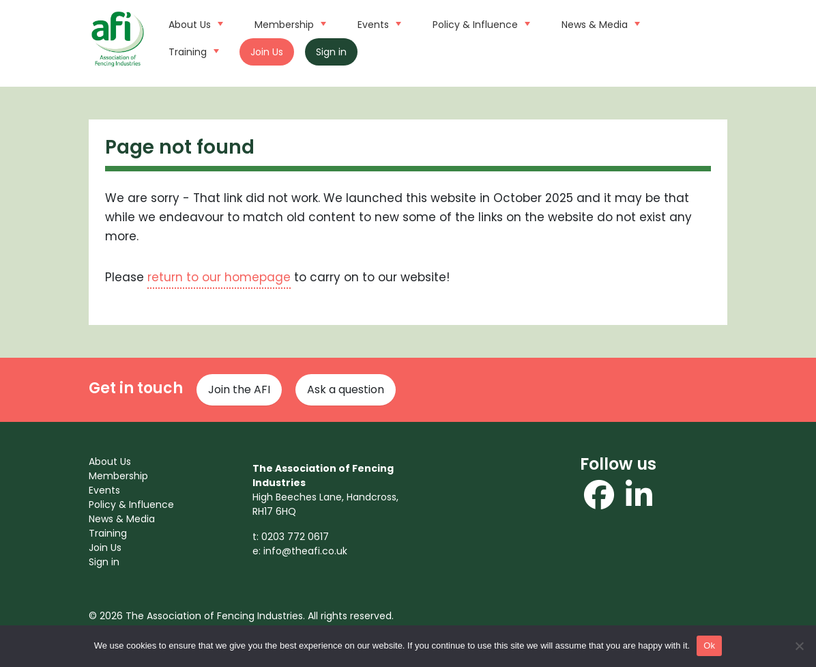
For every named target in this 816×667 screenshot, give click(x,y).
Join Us (266, 52)
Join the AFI (239, 389)
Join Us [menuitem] (105, 547)
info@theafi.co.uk (305, 551)
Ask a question (345, 389)
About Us (194, 23)
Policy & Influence (480, 23)
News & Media (599, 23)
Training (192, 50)
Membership (289, 23)
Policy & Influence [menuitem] (131, 504)
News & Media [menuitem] (122, 519)
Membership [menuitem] (118, 476)
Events (378, 23)
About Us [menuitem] (110, 461)
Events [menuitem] (104, 490)
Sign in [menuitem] (104, 562)
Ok (709, 645)
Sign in (331, 52)
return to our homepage (219, 277)
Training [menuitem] (108, 533)
